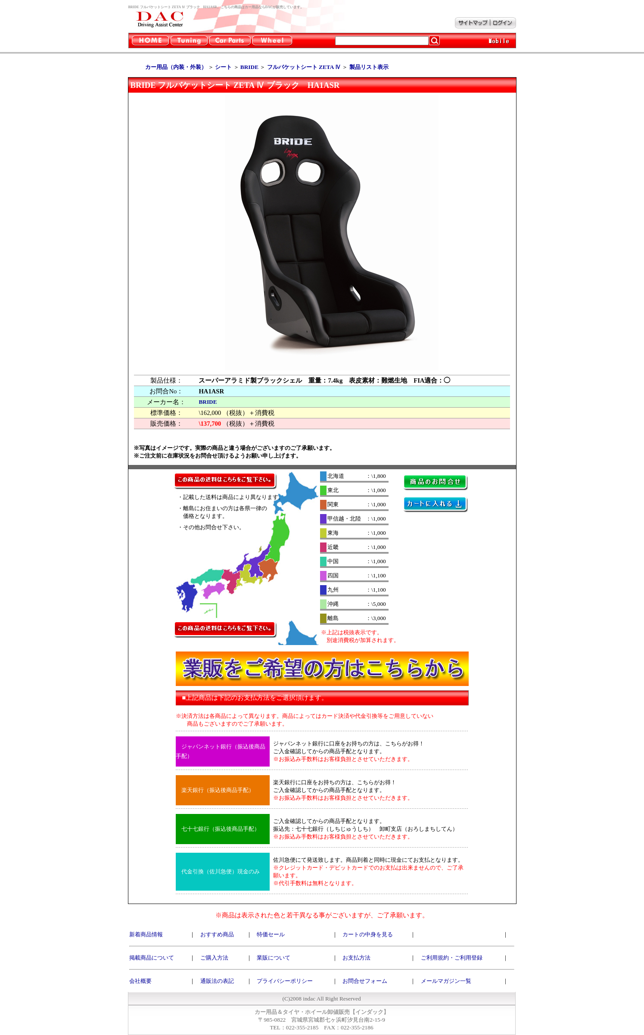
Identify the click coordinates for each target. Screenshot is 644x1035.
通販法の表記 (217, 981)
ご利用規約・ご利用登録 (451, 957)
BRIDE (208, 402)
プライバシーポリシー (285, 981)
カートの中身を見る (367, 934)
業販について (273, 957)
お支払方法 (356, 957)
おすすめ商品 (217, 934)
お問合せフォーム (364, 981)
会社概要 (140, 981)
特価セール (271, 934)
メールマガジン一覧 (446, 981)
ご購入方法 (214, 957)
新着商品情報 (146, 934)
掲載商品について (151, 957)
